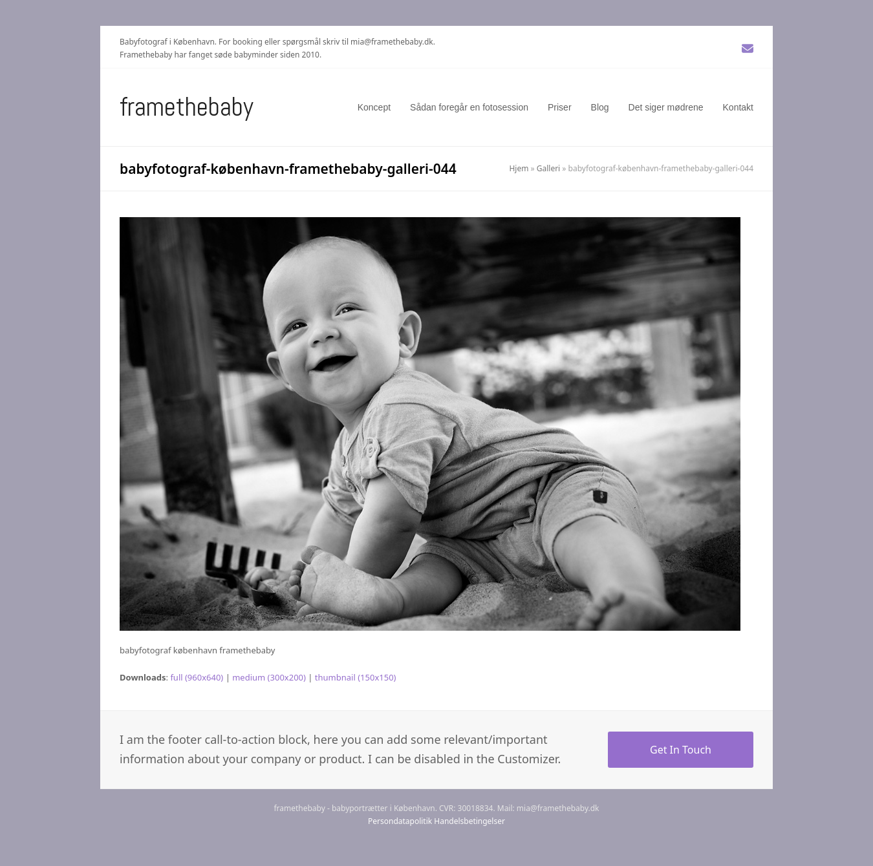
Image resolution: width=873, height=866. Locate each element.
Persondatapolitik (400, 821)
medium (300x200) (269, 677)
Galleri (548, 168)
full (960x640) (196, 677)
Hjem (518, 168)
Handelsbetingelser (469, 821)
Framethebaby (186, 106)
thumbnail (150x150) (355, 677)
